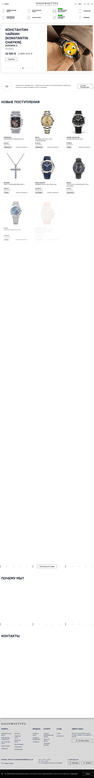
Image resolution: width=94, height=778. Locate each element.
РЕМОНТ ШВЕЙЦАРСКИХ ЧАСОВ (48, 735)
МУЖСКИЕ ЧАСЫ (17, 737)
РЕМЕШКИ (4, 748)
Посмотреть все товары (47, 566)
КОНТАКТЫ (60, 736)
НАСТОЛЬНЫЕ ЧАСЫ (5, 742)
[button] (5, 68)
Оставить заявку (82, 741)
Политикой (74, 774)
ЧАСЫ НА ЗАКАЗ (46, 740)
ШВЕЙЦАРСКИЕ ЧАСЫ (6, 734)
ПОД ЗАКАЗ (18, 747)
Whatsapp (73, 763)
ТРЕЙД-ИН (36, 742)
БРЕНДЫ (17, 733)
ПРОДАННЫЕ (18, 749)
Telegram (87, 763)
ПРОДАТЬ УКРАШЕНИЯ (36, 738)
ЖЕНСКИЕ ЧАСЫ (17, 741)
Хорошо (87, 774)
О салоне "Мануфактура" (85, 86)
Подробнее (11, 59)
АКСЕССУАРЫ (5, 746)
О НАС (59, 733)
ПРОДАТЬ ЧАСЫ (36, 734)
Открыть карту (7, 763)
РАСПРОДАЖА (18, 744)
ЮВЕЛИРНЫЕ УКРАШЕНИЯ (5, 738)
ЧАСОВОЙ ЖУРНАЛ (47, 744)
